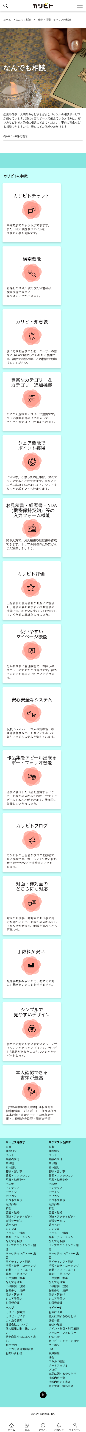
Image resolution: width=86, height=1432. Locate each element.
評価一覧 (54, 1320)
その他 (10, 1183)
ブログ (53, 1369)
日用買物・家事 (15, 1278)
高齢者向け (12, 1159)
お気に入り (55, 1312)
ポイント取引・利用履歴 (64, 1328)
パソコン (11, 1196)
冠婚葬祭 (11, 1204)
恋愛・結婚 (12, 1212)
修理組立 (11, 1151)
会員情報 (54, 1353)
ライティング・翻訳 (18, 1261)
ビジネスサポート (17, 1200)
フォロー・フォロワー (62, 1332)
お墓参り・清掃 (15, 1290)
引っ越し (11, 1167)
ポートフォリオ (58, 1365)
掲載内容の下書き (60, 1381)
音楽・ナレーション (18, 1237)
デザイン (11, 1192)
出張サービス (14, 1220)
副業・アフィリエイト (19, 1269)
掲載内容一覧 (57, 1377)
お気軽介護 (12, 1302)
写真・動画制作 (15, 1179)
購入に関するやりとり (62, 1316)
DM (51, 1349)
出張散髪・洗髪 (15, 1286)
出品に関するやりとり (62, 1373)
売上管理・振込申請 (61, 1386)
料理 (8, 1208)
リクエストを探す (60, 1142)
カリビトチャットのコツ (64, 1340)
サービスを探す (15, 1142)
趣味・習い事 (14, 1171)
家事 (8, 1146)
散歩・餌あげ (14, 1294)
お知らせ (54, 1336)
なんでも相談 (23, 19)
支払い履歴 (55, 1324)
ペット (10, 1155)
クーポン (54, 1345)
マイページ (55, 1307)
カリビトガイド (15, 1316)
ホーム (7, 19)
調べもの (11, 1224)
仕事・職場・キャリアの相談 (54, 19)
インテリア (12, 1187)
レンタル (11, 1228)
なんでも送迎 (14, 1282)
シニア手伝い (14, 1298)
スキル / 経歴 (57, 1361)
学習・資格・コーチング (21, 1265)
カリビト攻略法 (15, 1312)
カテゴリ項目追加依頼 (19, 1349)
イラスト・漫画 (15, 1233)
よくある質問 (14, 1320)
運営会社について (17, 1324)
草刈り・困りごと (17, 1274)
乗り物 (10, 1163)
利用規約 (11, 1345)
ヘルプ (10, 1307)
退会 (51, 1357)
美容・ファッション (18, 1175)
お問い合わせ (14, 1353)
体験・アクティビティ (19, 1216)
